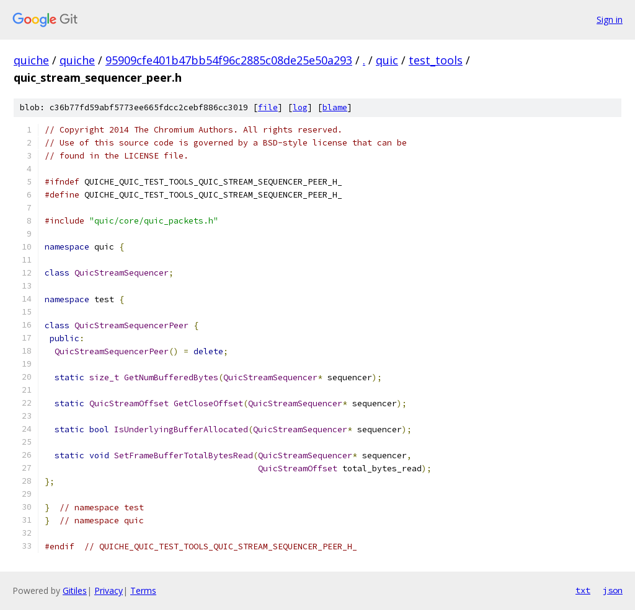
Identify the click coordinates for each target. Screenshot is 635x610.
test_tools (436, 60)
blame (334, 107)
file (268, 107)
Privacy (108, 590)
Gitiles (75, 590)
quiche (31, 60)
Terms (143, 590)
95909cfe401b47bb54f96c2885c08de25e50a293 (228, 60)
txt (582, 590)
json (613, 590)
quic (387, 60)
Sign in (610, 19)
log (300, 107)
